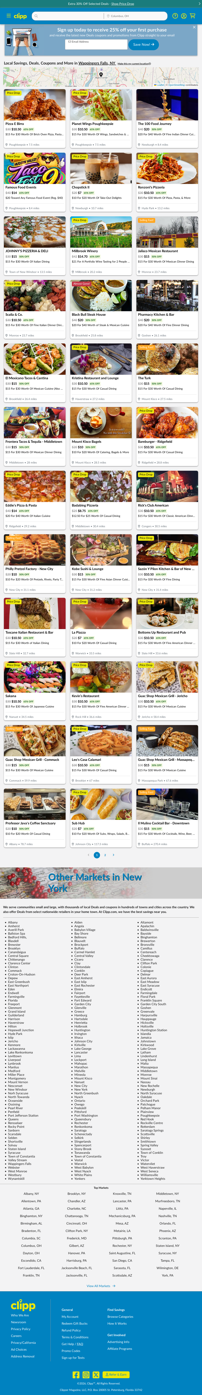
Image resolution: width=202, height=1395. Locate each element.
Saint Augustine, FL (122, 1253)
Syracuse (12, 1152)
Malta (143, 1063)
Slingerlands (81, 1141)
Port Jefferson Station (21, 1115)
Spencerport (81, 1145)
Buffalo (77, 948)
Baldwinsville (148, 929)
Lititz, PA (122, 1208)
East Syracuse (148, 985)
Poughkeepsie (148, 1115)
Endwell (12, 993)
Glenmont (13, 1007)
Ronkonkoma (81, 1126)
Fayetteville (80, 996)
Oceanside (14, 1100)
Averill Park (14, 929)
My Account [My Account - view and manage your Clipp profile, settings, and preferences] (70, 1316)
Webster (12, 1167)
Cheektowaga (148, 955)
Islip (9, 1037)
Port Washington (84, 1115)
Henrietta (79, 1022)
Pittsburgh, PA (122, 1238)
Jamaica (144, 1037)
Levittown (13, 1056)
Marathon (79, 1067)
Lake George (81, 1048)
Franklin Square (149, 1000)
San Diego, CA (122, 1260)
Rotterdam (146, 1126)
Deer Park (79, 974)
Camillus (144, 948)
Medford (12, 1071)
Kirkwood (145, 1045)
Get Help (68, 1344)
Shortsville (14, 1141)
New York (79, 1089)
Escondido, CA (31, 1260)
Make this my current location (134, 64)
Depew (11, 978)
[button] (199, 4)
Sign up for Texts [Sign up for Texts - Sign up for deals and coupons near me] (73, 1357)
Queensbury (81, 1119)
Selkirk (77, 1137)
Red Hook (145, 1119)
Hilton (11, 1026)
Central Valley (82, 955)
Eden (10, 989)
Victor (143, 1160)
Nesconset (14, 1085)
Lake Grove (146, 1048)
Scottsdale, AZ (122, 1275)
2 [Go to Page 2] (105, 855)
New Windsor (16, 1089)
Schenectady (81, 1134)
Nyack (77, 1097)
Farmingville (14, 996)
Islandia (144, 1033)
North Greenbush (84, 1093)
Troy (141, 1156)
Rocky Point (14, 1126)
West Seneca (147, 1171)
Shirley (143, 1137)
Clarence (145, 959)
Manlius (12, 1067)
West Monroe (16, 1171)
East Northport (17, 985)
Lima (76, 1056)
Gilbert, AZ (76, 1245)
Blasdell (12, 941)
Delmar (144, 974)
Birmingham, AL (31, 1223)
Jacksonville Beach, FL (76, 1268)
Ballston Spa (15, 933)
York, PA (167, 1275)
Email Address (78, 41)
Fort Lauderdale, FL (31, 1268)
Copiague (145, 970)
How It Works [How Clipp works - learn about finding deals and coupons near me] (117, 1323)
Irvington (79, 1033)
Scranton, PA (168, 1238)
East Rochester (83, 985)
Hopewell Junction (19, 1030)
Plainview (145, 1111)
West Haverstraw (151, 1167)
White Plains (81, 1175)
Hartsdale (79, 1019)
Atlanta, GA (31, 1208)
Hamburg (79, 1015)
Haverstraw (14, 1022)
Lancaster (79, 1052)
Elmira (77, 989)
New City (79, 1085)
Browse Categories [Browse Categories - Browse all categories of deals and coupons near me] (120, 1316)
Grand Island (15, 1011)
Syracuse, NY (168, 1253)
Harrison (12, 1019)
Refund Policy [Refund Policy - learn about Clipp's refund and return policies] (71, 1330)
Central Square (17, 955)
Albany (11, 922)
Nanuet (78, 1082)
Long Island (146, 1059)
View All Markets (101, 1286)
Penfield (12, 1111)
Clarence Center (17, 963)
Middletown (147, 1071)
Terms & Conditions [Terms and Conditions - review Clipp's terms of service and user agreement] (75, 1337)
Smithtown (146, 1141)
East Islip (79, 981)
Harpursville (147, 1015)
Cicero (77, 959)
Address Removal (22, 1356)
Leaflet (159, 85)
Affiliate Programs (119, 1348)
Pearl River (14, 1108)
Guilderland (14, 1015)
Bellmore (79, 937)
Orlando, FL (168, 1223)
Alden (76, 922)
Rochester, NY (122, 1245)
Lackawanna (15, 1048)
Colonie (144, 967)
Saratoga (79, 1130)
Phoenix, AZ (167, 1231)
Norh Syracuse (16, 1093)
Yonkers (78, 1178)
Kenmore (12, 1045)
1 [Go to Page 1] (97, 855)
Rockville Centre (150, 1123)
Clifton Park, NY (77, 1231)
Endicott (144, 989)
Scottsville (146, 1134)
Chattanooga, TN (76, 1216)
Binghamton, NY (31, 1216)
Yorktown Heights (151, 1178)
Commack (13, 970)
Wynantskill (14, 1178)
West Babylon (82, 1167)
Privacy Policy (20, 1329)
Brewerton (146, 941)
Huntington (80, 1030)
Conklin (78, 970)
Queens (12, 1119)
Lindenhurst (147, 1056)
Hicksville (145, 1022)
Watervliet (146, 1163)
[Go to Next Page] (113, 855)
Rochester (79, 1123)
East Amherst (82, 978)
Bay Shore (79, 933)
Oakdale (144, 1097)
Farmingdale (147, 993)
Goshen (144, 1007)
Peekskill (78, 1108)
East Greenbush (17, 981)
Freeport (12, 1004)
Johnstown (146, 1041)
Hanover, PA (76, 1253)
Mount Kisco (81, 1078)
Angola (77, 926)
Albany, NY (31, 1193)
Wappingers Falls (18, 1163)
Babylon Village (83, 929)
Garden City (81, 1004)
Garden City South (151, 1004)
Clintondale (80, 967)
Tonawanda (80, 1152)
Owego (77, 1104)
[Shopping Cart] (192, 16)
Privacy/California (23, 1342)
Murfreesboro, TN (167, 1201)
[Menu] (9, 16)
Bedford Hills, (16, 937)
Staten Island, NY (167, 1245)
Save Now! (143, 45)
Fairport (78, 993)
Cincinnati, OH (76, 1223)
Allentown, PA (31, 1201)
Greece (77, 1011)
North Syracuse (149, 1093)
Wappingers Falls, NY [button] (97, 63)
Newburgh (146, 1089)
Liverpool (13, 1059)
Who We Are (20, 1315)
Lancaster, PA (122, 1201)
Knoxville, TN (122, 1193)
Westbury (13, 1175)
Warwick (79, 1163)
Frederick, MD (77, 1238)
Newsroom (18, 1322)
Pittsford (79, 1111)
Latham (144, 1052)
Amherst (12, 926)
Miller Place (14, 1074)
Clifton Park (147, 963)
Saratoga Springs (150, 1130)
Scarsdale (13, 1134)
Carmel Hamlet (83, 952)
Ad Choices (19, 1349)
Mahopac (79, 1063)
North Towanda (17, 1097)
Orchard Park (148, 1100)
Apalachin (145, 926)
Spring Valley (147, 1145)
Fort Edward (81, 1000)
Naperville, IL (168, 1208)
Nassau (144, 1082)
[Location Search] (136, 16)
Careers (16, 1336)
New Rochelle (148, 1085)
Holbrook (79, 1026)
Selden (11, 1137)
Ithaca (77, 1037)
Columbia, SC (31, 1238)
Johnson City (81, 1041)
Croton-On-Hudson (20, 974)
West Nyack (81, 1171)
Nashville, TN (168, 1216)
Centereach (146, 952)
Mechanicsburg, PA (122, 1216)
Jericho (11, 1041)
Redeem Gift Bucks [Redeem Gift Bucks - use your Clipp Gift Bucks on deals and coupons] (74, 1323)
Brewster (13, 944)
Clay (75, 963)
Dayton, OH (31, 1253)
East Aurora (147, 978)
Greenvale (145, 1011)
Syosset (144, 1149)
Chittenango (15, 959)
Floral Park (146, 996)
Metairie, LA (122, 1231)
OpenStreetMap (176, 85)
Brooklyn (12, 948)
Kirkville (78, 1045)
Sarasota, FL (122, 1268)
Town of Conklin (150, 1152)
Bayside (144, 933)
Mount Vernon (16, 1082)
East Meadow (148, 981)
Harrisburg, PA (77, 1260)
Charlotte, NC (76, 1208)
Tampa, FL (167, 1260)
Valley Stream (16, 1160)
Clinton (11, 967)
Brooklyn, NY (77, 1193)
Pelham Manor (149, 1108)
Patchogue (146, 1104)
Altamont (145, 922)
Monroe (144, 1074)
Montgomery (15, 1078)
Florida (11, 1000)
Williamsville (147, 1175)
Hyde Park (13, 1033)
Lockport (79, 1059)
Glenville (78, 1007)
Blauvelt (78, 941)
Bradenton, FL (31, 1231)
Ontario (78, 1100)
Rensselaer (14, 1123)
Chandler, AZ (77, 1201)
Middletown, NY (167, 1193)
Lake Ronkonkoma (19, 1052)
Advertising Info (118, 1342)
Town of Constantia (20, 1156)
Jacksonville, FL (76, 1275)
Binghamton (147, 937)
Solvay (11, 1145)
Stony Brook (81, 1149)
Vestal (77, 1160)
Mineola (78, 1074)
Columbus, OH (31, 1245)
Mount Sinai (147, 1078)
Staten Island (15, 1149)
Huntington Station (152, 1030)
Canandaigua (15, 952)
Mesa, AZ (122, 1223)
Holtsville (145, 1026)
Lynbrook (13, 1063)
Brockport (79, 944)
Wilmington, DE (168, 1268)
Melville (78, 1071)
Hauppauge (146, 1019)
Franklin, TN (31, 1275)
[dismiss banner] (194, 27)
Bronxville (145, 944)
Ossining (12, 1104)
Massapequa (147, 1067)
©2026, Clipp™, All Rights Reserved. (98, 1383)
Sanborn (12, 1130)
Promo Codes (71, 1351)
